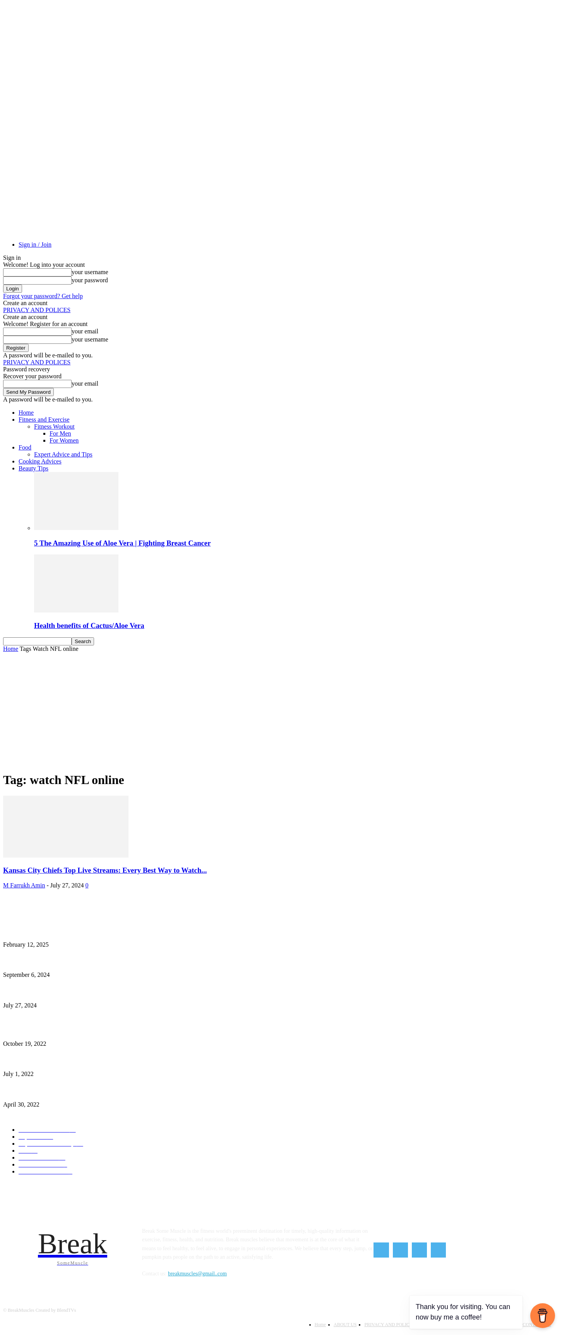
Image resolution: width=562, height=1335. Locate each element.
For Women (64, 440)
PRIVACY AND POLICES (36, 310)
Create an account (25, 303)
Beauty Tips (33, 468)
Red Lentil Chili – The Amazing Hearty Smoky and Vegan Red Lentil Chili (84, 1092)
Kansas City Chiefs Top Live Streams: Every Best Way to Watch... (105, 870)
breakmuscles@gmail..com (197, 1274)
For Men (60, 433)
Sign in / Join (35, 244)
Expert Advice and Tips (63, 454)
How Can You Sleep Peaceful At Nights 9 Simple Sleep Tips (68, 1061)
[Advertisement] (281, 710)
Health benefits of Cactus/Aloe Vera (89, 625)
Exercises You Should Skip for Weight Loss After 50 (60, 1031)
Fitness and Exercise (44, 419)
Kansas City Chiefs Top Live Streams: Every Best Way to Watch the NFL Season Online (99, 992)
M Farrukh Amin (24, 885)
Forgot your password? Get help (43, 296)
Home (26, 412)
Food (25, 447)
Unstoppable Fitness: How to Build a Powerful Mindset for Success (76, 932)
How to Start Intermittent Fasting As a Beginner (55, 962)
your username (90, 272)
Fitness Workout (54, 426)
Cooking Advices (40, 461)
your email (85, 331)
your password (90, 280)
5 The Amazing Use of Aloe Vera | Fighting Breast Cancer (122, 543)
